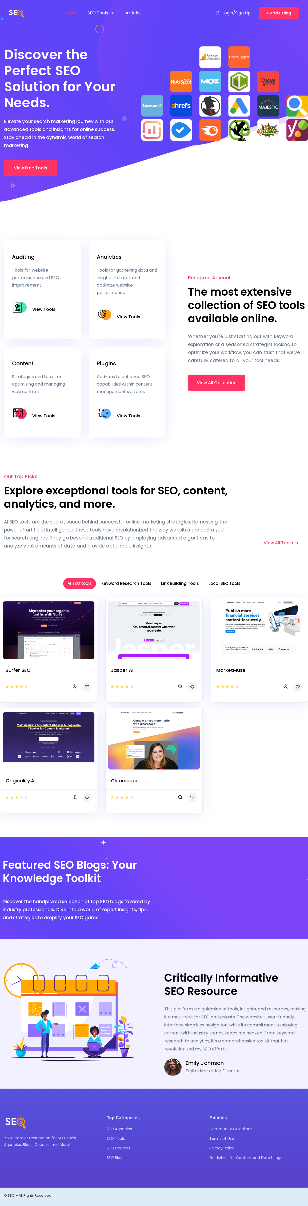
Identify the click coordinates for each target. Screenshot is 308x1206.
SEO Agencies (119, 1129)
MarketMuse (231, 670)
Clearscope (125, 780)
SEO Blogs (116, 1157)
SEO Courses (118, 1148)
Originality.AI (20, 780)
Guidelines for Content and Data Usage (246, 1157)
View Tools (44, 309)
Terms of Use (221, 1138)
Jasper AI (122, 670)
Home (70, 13)
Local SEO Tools (225, 583)
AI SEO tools (79, 583)
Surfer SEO (18, 670)
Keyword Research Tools (126, 583)
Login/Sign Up (233, 13)
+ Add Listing (278, 13)
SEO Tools (101, 13)
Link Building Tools (180, 583)
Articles (134, 13)
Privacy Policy (221, 1148)
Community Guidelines (230, 1129)
